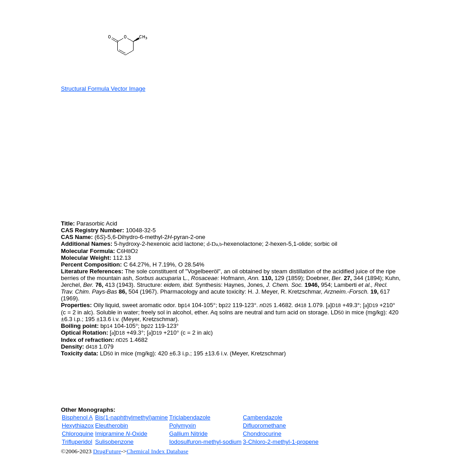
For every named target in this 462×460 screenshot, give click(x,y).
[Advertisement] (137, 155)
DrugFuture (107, 451)
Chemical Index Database (157, 451)
